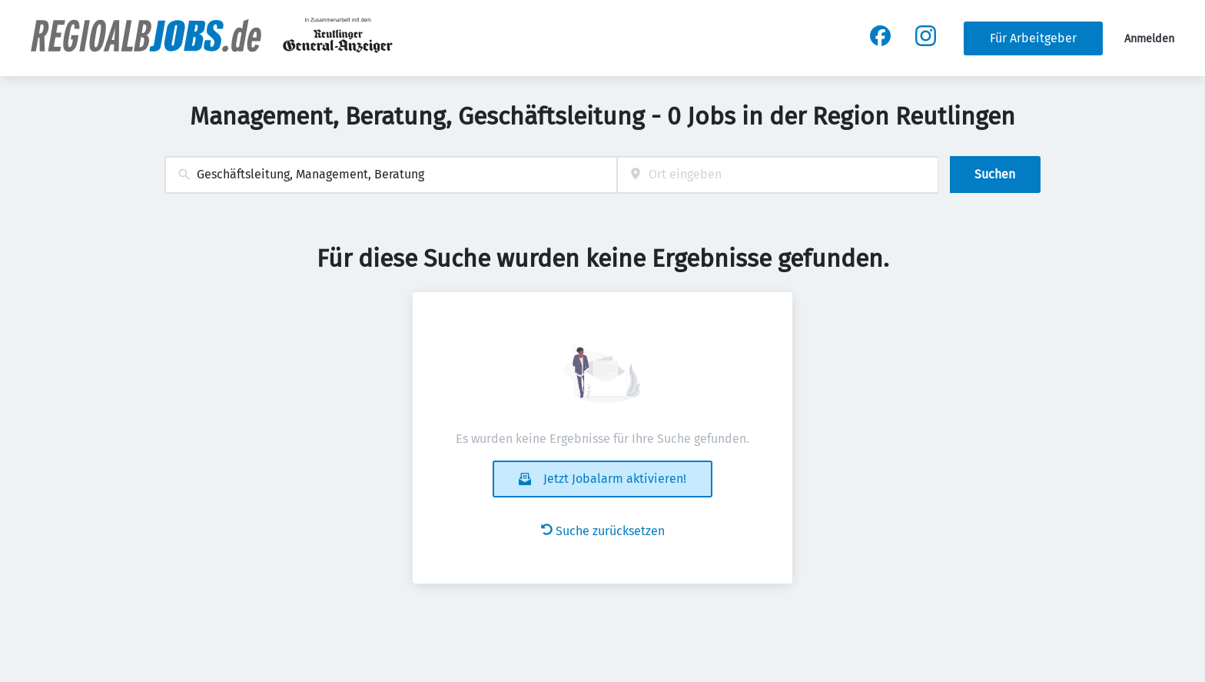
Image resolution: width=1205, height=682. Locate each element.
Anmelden (1149, 38)
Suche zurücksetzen (603, 531)
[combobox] (390, 175)
